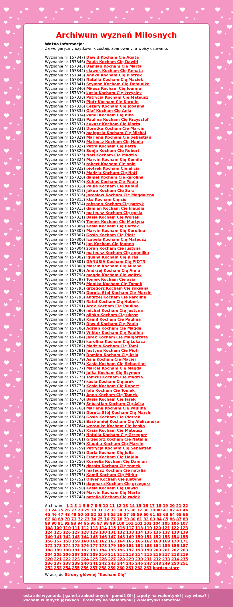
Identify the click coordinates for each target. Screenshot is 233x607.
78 (119, 519)
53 (100, 514)
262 (139, 568)
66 (185, 514)
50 (80, 514)
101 (129, 523)
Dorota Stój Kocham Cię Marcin (119, 412)
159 (76, 541)
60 (146, 514)
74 (93, 519)
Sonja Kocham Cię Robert (112, 150)
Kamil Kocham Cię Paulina (113, 319)
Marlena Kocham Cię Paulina (116, 408)
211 (112, 554)
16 (145, 505)
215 (148, 554)
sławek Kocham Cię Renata (114, 70)
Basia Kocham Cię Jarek (111, 399)
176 (85, 545)
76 (106, 519)
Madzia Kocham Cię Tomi (112, 346)
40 (159, 510)
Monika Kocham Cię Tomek (114, 284)
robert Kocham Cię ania (111, 164)
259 (111, 568)
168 (157, 541)
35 (126, 510)
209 (94, 554)
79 (126, 519)
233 (166, 559)
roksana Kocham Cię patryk (115, 204)
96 (93, 523)
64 (172, 514)
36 (133, 510)
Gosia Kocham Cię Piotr (110, 235)
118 (139, 528)
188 (49, 550)
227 (112, 559)
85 (165, 519)
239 (76, 563)
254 (67, 568)
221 (58, 559)
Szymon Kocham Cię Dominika (118, 84)
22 (185, 505)
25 (60, 510)
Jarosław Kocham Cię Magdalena (120, 195)
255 (76, 568)
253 (58, 568)
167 (148, 541)
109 (58, 528)
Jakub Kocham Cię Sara (110, 190)
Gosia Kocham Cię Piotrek (113, 417)
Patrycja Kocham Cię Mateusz (117, 97)
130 (103, 532)
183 (148, 545)
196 (121, 550)
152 (157, 537)
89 (47, 523)
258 (103, 568)
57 (126, 514)
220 (49, 559)
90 (54, 523)
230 (139, 559)
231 (148, 559)
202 (175, 550)
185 (166, 545)
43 (178, 510)
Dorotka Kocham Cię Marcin (115, 128)
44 (185, 510)
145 (94, 537)
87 (178, 519)
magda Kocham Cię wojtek (114, 275)
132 (121, 532)
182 (139, 545)
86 (172, 519)
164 (121, 541)
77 (113, 519)
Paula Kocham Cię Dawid (112, 62)
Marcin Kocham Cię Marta (113, 492)
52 (93, 514)
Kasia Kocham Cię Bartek (112, 226)
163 (112, 541)
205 (58, 554)
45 (47, 514)
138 (175, 532)
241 (94, 563)
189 (58, 550)
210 (103, 554)
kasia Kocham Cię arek (110, 381)
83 (152, 519)
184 (157, 545)
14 (132, 505)
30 (93, 510)
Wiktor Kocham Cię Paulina (114, 332)
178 (103, 545)
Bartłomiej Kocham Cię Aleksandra (122, 421)
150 (139, 537)
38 (146, 510)
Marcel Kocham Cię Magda (114, 368)
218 (175, 554)
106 (175, 523)
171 (184, 541)
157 (58, 541)
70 (67, 519)
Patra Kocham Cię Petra (111, 146)
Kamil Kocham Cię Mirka (111, 475)
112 (85, 528)
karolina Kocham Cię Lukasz (115, 341)
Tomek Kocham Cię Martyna (115, 221)
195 (112, 550)
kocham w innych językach (51, 600)
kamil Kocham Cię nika (110, 115)
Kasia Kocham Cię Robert (112, 386)
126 (67, 532)
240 (85, 563)
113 (94, 528)
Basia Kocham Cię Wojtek (112, 217)
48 (67, 514)
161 (94, 541)
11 (112, 505)
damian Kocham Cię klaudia (115, 208)
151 (148, 537)
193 (94, 550)
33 (113, 510)
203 (184, 550)
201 (166, 550)
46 (54, 514)
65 (178, 514)
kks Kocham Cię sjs (106, 199)
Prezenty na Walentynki (108, 600)
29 (87, 510)
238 (67, 563)
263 (147, 568)
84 (159, 519)
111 (76, 528)
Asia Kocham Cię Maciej (111, 359)
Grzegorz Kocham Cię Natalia (116, 439)
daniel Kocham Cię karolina (114, 177)
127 (76, 532)
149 (130, 537)
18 (158, 505)
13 (125, 505)
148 (121, 537)
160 (85, 541)
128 (85, 532)
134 (139, 532)
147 (112, 537)
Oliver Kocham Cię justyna (114, 479)
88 (185, 519)
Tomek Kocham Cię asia (111, 279)
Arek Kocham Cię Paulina (112, 306)
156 (49, 541)
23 (47, 510)
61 (152, 514)
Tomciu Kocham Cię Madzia (114, 377)
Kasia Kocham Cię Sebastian (116, 364)
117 (130, 528)
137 (166, 532)
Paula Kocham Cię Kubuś (112, 186)
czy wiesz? (195, 595)
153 (166, 537)
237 (58, 563)
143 (76, 537)
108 (49, 528)
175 (76, 545)
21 (178, 505)
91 (60, 523)
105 (166, 523)
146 (103, 537)
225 (94, 559)
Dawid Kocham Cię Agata (112, 57)
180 (121, 545)
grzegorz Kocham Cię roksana (117, 288)
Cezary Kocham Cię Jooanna (115, 106)
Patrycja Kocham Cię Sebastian (119, 448)
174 (67, 545)
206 (67, 554)
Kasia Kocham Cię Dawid (112, 488)
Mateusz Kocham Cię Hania (114, 142)
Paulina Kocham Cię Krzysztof (117, 119)
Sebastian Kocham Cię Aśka (115, 404)
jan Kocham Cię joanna (110, 244)
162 (103, 541)
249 (166, 563)
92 (67, 523)
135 (148, 532)
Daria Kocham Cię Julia (110, 452)
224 (85, 559)
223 (76, 559)
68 (54, 519)
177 (94, 545)
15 (138, 505)
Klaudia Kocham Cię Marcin (114, 444)
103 (148, 523)
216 (157, 554)
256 (85, 568)
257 (93, 568)
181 (130, 545)
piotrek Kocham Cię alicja (113, 168)
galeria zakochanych (86, 595)
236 (49, 563)
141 (58, 537)
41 (165, 510)
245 (130, 563)
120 (157, 528)
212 (121, 554)
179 (112, 545)
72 (80, 519)
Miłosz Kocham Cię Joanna (113, 88)
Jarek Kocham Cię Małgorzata (117, 337)
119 (148, 528)
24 (54, 510)
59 (139, 514)
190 (67, 550)
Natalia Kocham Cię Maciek (114, 79)
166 (139, 541)
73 (87, 519)
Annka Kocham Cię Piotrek (114, 75)
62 (159, 514)
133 (130, 532)
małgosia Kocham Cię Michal (116, 133)
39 (152, 510)
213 (130, 554)
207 (76, 554)
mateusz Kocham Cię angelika (117, 253)
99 (112, 523)
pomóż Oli (122, 595)
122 (175, 528)
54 (106, 514)
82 (146, 519)
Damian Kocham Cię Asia (112, 355)
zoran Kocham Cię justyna (113, 248)
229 (130, 559)
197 (130, 550)
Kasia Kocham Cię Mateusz (114, 430)
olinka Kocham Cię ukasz (112, 315)
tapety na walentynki (158, 595)
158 (67, 541)
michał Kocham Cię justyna (114, 310)
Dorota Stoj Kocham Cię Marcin (119, 293)
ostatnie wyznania (42, 595)
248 (157, 563)
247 (148, 563)
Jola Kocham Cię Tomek (110, 390)
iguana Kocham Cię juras (112, 257)
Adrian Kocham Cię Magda (113, 328)
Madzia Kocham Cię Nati (111, 173)
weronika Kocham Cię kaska (115, 426)
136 (157, 532)
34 (119, 510)
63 (165, 514)
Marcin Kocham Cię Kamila (114, 159)
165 (130, 541)
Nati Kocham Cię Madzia (111, 155)
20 (172, 505)
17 (152, 505)
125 (58, 532)
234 (175, 559)
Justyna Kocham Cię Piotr (112, 350)
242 (103, 563)
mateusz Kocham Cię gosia (114, 213)
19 (165, 505)
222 (67, 559)
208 (85, 554)
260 (121, 568)
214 (139, 554)
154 (175, 537)
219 (184, 554)
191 (76, 550)
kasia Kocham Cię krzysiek (114, 93)
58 (133, 514)
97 (99, 523)
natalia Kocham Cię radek (113, 497)
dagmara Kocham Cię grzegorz (118, 483)
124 (49, 532)
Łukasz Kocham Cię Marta (113, 124)
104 (157, 523)
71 (73, 519)
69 (60, 519)
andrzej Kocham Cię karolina (116, 297)
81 (139, 519)
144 (85, 537)
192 (85, 550)
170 (175, 541)
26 (67, 510)
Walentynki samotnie (158, 600)
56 (119, 514)
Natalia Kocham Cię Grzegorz (116, 435)
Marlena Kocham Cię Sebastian (118, 137)
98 (106, 523)
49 (73, 514)
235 (184, 559)
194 (103, 550)
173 (58, 545)
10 (105, 505)
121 (166, 528)
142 (67, 537)
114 (103, 528)
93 (73, 523)
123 (184, 528)
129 (94, 532)
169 (166, 541)
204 (49, 554)
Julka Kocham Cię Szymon (113, 372)
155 (184, 537)
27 (73, 510)
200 (157, 550)
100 (120, 523)
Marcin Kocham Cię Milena (114, 266)
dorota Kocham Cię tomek (113, 466)
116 (121, 528)
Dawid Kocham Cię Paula (112, 324)
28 (80, 510)
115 (112, 528)
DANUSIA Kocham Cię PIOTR (115, 261)
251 (184, 563)
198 (139, 550)
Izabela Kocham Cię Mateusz (116, 239)
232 (157, 559)
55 (113, 514)
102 (139, 523)
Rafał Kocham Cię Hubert (112, 301)
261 (129, 568)
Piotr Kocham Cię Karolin (112, 102)
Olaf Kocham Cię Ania (108, 110)
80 (133, 519)
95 (86, 523)
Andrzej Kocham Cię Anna (113, 270)
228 (121, 559)
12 (118, 505)
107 (184, 523)
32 (106, 510)
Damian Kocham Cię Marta (114, 66)
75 (100, 519)
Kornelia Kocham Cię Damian (116, 461)
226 (103, 559)
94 (80, 523)
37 (139, 510)
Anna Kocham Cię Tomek (112, 395)
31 (100, 510)
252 (49, 568)
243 (112, 563)
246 (139, 563)
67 (47, 519)
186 (175, 545)
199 (148, 550)
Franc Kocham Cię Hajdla (112, 457)
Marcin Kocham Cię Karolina (115, 230)
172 (49, 545)
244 (121, 563)
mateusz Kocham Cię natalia (116, 470)
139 (184, 532)
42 (172, 510)
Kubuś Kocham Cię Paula (112, 182)
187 (184, 545)
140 (49, 537)
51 (87, 514)
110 (67, 528)
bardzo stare (166, 568)
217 (166, 554)
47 (60, 514)
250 (175, 563)
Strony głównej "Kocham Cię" (95, 574)
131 (112, 532)
